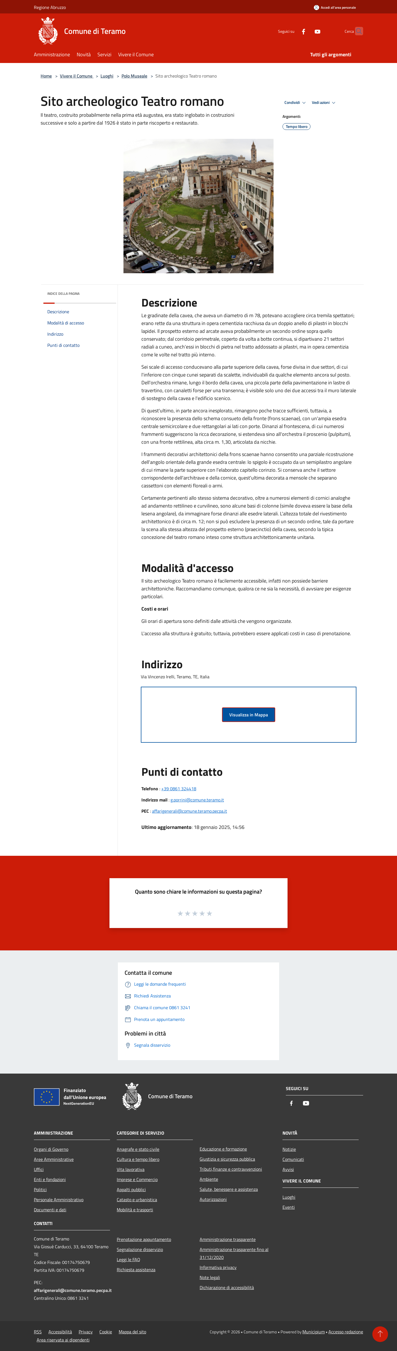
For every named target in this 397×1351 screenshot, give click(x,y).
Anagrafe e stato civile (138, 1149)
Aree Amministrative (54, 1159)
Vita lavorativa (130, 1169)
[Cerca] (356, 31)
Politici (40, 1189)
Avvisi (288, 1169)
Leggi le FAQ (128, 1259)
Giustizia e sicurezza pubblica (227, 1159)
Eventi (288, 1207)
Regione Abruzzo (50, 7)
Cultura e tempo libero (138, 1159)
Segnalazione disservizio (140, 1249)
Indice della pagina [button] (63, 293)
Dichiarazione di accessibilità (227, 1287)
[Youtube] (306, 31)
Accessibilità (60, 1331)
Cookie (105, 1331)
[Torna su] (380, 1334)
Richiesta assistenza (136, 1269)
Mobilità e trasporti (135, 1209)
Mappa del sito (132, 1331)
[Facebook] (292, 31)
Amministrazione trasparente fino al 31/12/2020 (234, 1253)
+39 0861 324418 (178, 788)
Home (46, 76)
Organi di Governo (51, 1149)
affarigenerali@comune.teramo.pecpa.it (189, 811)
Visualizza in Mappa (248, 714)
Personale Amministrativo (58, 1199)
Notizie (289, 1149)
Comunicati (293, 1159)
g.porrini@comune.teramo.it (197, 799)
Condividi (295, 102)
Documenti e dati (50, 1209)
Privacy (86, 1331)
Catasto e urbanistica (137, 1199)
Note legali (210, 1277)
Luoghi (107, 76)
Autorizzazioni (213, 1199)
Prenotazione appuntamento (144, 1239)
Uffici (39, 1169)
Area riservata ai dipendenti (63, 1339)
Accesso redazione (345, 1331)
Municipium (313, 1331)
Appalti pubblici (131, 1189)
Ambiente (209, 1179)
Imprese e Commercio (137, 1179)
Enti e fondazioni (50, 1179)
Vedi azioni (324, 102)
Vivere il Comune (77, 76)
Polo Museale (134, 76)
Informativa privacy (218, 1267)
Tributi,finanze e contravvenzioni (231, 1169)
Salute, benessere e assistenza (229, 1189)
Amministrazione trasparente (228, 1239)
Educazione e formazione (223, 1149)
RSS (38, 1331)
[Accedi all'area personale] (335, 7)
